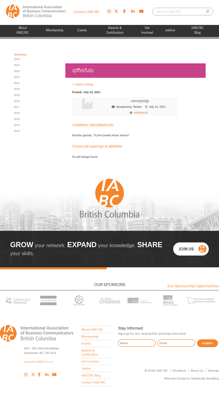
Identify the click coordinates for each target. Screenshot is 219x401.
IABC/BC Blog (91, 375)
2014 (17, 124)
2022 (17, 77)
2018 (17, 101)
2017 (17, 107)
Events (86, 343)
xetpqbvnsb (141, 112)
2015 (17, 119)
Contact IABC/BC (86, 12)
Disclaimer (179, 370)
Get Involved (90, 361)
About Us (197, 370)
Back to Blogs (84, 84)
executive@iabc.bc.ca (38, 361)
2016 (17, 113)
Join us (192, 249)
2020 (17, 89)
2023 (17, 71)
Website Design (175, 378)
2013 (17, 130)
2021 (17, 83)
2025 (17, 59)
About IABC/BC (92, 329)
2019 (17, 95)
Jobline (86, 368)
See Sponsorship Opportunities (193, 286)
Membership (90, 336)
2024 (17, 65)
